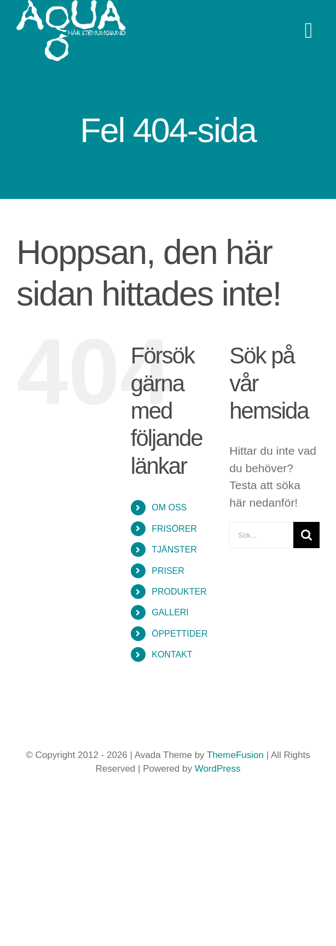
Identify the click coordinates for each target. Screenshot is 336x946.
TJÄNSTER (174, 549)
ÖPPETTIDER (179, 633)
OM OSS (169, 507)
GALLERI (170, 612)
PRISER (168, 570)
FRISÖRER (174, 528)
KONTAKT (172, 654)
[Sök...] (261, 535)
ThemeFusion (235, 755)
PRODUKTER (179, 591)
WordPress (218, 768)
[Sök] (306, 535)
